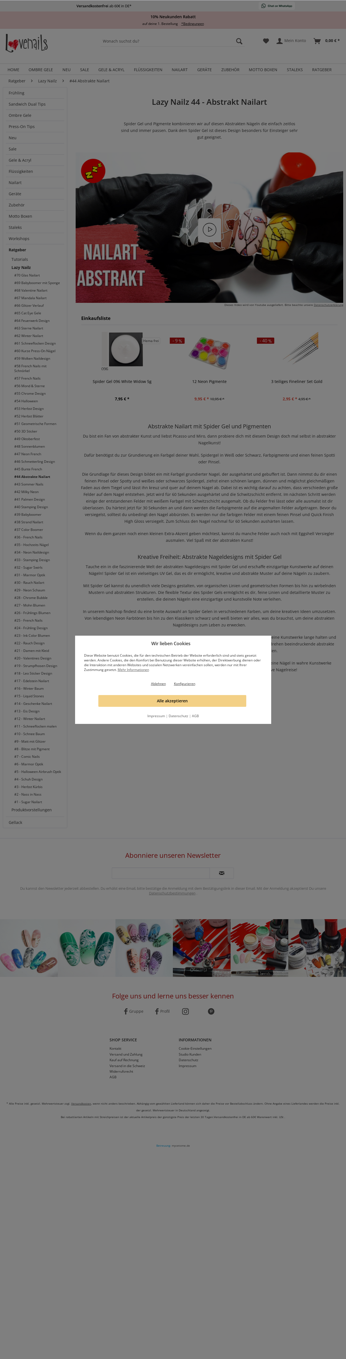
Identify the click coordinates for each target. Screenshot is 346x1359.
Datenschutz (178, 716)
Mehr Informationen (133, 669)
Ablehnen (158, 683)
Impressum (156, 716)
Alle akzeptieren (172, 700)
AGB (195, 716)
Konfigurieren (184, 683)
